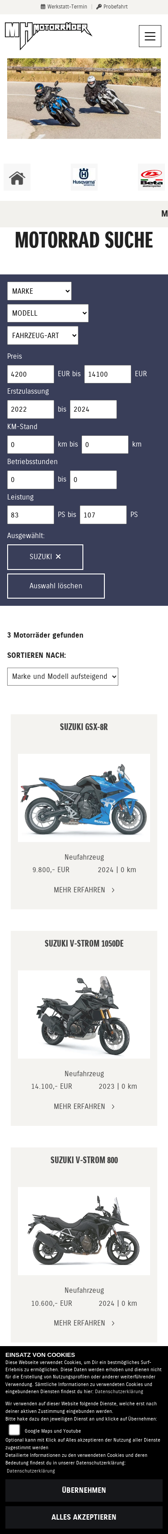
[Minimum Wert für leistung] (30, 514)
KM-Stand (22, 426)
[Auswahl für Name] (48, 313)
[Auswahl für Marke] (39, 291)
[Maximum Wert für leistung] (103, 514)
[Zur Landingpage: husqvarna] (84, 177)
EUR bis (69, 373)
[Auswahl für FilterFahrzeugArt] (42, 335)
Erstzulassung (28, 391)
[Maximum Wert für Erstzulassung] (93, 409)
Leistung (20, 497)
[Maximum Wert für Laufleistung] (105, 444)
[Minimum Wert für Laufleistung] (30, 444)
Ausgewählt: (26, 535)
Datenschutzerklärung (119, 1392)
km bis (68, 444)
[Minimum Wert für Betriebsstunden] (30, 479)
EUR (141, 373)
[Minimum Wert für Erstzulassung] (30, 409)
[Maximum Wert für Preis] (107, 374)
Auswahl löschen (56, 586)
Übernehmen (84, 1490)
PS (134, 514)
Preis (14, 356)
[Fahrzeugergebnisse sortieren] (62, 677)
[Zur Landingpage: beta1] (151, 177)
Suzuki (45, 556)
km (137, 444)
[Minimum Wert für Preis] (30, 374)
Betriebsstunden (32, 461)
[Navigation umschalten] (150, 36)
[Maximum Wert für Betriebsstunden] (93, 479)
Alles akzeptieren (84, 1517)
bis (62, 409)
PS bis (67, 514)
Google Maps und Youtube (53, 1431)
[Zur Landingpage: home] (17, 177)
